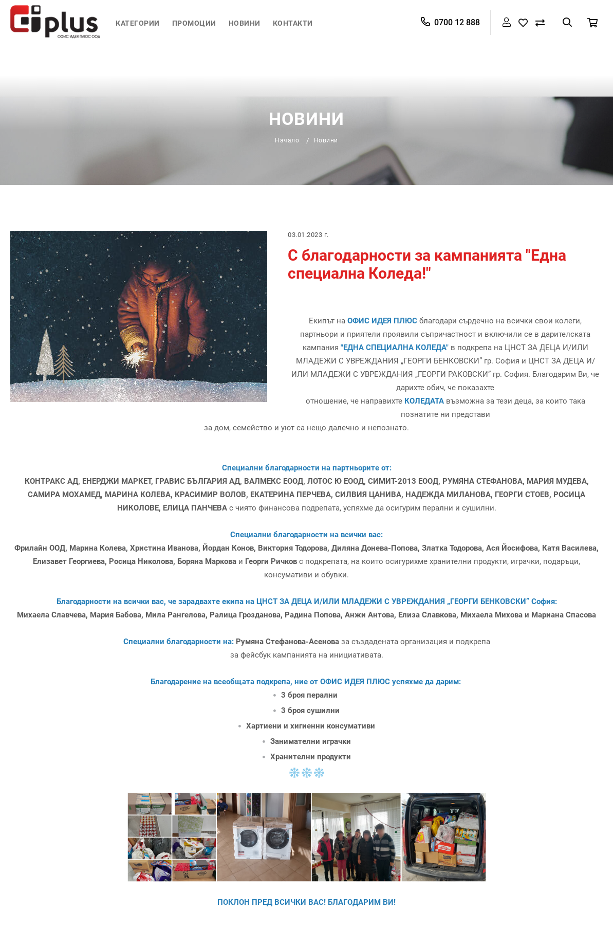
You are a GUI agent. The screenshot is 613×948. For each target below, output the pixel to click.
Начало (287, 140)
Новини (245, 23)
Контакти (293, 23)
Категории (138, 23)
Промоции (194, 23)
